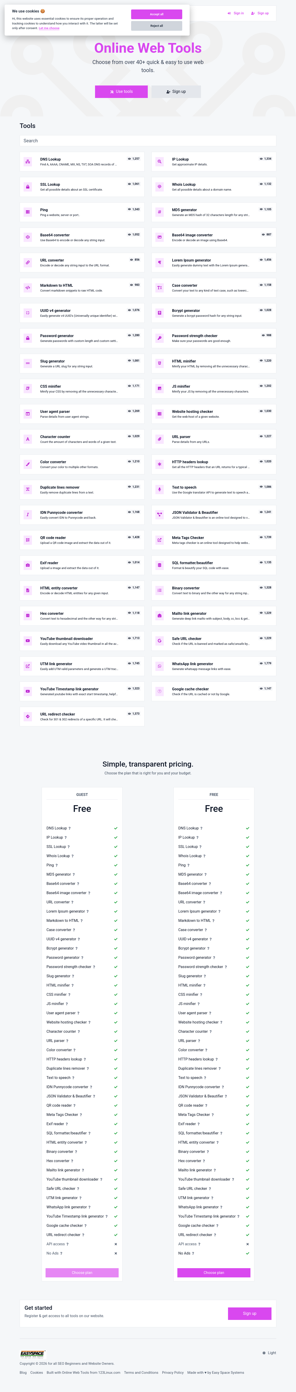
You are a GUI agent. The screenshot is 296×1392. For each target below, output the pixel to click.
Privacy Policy (173, 1373)
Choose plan (82, 1272)
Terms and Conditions (141, 1373)
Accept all (156, 14)
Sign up (260, 13)
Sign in (235, 13)
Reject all (157, 25)
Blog (23, 1373)
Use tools (121, 91)
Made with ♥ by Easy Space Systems (215, 1373)
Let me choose (49, 28)
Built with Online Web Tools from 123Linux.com (83, 1373)
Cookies (36, 1373)
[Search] (148, 140)
